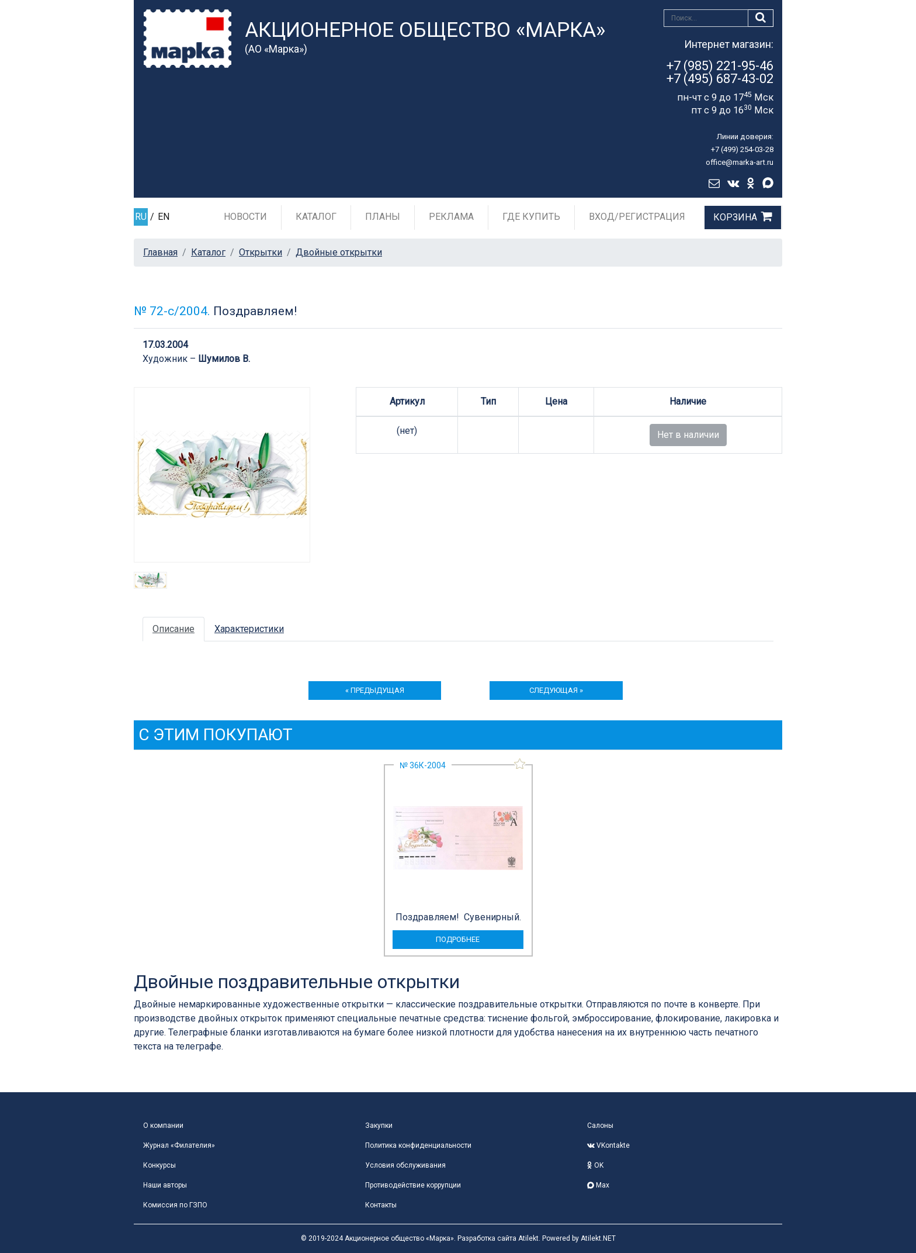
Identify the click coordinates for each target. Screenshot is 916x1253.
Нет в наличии (688, 434)
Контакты (381, 1205)
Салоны (600, 1125)
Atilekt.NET (598, 1238)
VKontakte (608, 1145)
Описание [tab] (173, 628)
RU (141, 216)
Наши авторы (165, 1185)
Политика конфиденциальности (418, 1145)
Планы (382, 216)
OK (595, 1165)
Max (598, 1185)
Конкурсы (159, 1165)
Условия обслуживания (405, 1165)
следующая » (556, 690)
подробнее (458, 939)
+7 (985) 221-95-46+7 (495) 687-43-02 (720, 72)
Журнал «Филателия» (179, 1145)
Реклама (451, 216)
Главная (160, 252)
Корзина (735, 217)
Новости (245, 216)
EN (163, 216)
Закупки (379, 1125)
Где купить (531, 216)
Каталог (316, 216)
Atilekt (528, 1238)
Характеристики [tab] (249, 628)
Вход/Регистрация (637, 216)
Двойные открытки (339, 252)
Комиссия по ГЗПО (175, 1205)
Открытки (260, 252)
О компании (163, 1125)
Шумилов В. (224, 358)
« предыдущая (374, 690)
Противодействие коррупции (413, 1185)
